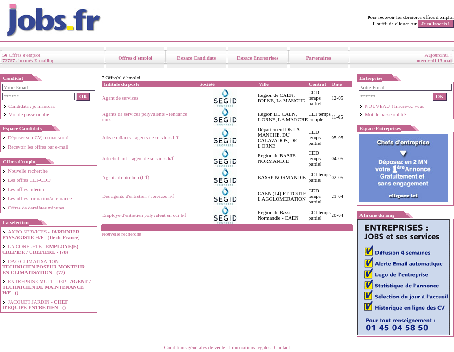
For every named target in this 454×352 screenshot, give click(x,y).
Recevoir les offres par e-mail (35, 146)
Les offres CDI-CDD (26, 180)
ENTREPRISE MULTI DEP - (46, 287)
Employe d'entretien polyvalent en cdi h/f (144, 215)
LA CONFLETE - (41, 249)
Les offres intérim (23, 189)
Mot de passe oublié (26, 114)
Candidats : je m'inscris (29, 106)
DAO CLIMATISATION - (43, 266)
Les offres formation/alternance (37, 198)
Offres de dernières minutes (33, 207)
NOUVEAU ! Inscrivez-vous (391, 106)
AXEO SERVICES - (40, 234)
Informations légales (249, 347)
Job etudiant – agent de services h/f (138, 158)
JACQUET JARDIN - (35, 304)
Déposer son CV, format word (35, 137)
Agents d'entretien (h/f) (125, 177)
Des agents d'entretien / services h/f (138, 196)
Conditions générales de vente (194, 347)
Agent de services (120, 98)
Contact (282, 347)
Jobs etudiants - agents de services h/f (140, 137)
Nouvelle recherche (25, 170)
